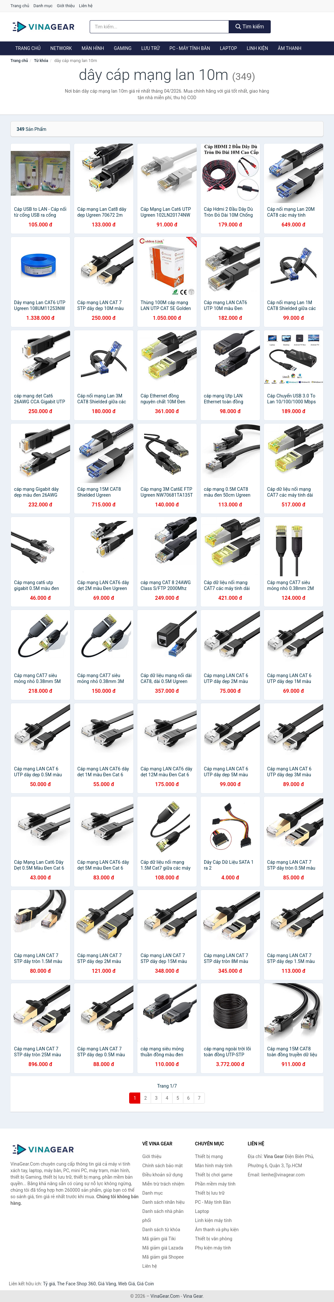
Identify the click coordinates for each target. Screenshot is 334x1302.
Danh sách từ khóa (161, 1229)
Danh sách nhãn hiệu (163, 1202)
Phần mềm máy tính (215, 1183)
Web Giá (126, 1283)
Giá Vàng (107, 1283)
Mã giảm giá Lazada (162, 1247)
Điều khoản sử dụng (162, 1174)
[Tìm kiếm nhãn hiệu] (159, 26)
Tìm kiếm (249, 26)
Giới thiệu (65, 5)
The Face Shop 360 (76, 1283)
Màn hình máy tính (214, 1165)
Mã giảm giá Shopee (163, 1257)
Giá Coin (145, 1283)
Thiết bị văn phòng (213, 1238)
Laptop (228, 48)
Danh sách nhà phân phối (163, 1216)
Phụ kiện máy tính (213, 1247)
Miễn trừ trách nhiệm (163, 1183)
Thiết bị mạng (209, 1156)
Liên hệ (86, 5)
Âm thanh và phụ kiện (217, 1229)
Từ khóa (41, 60)
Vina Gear (193, 1296)
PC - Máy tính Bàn (190, 48)
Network (61, 48)
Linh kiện (257, 48)
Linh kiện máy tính (213, 1220)
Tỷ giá (49, 1283)
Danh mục (43, 5)
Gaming (122, 48)
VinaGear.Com (164, 1296)
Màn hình (93, 48)
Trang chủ (19, 5)
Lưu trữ (150, 48)
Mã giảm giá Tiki (158, 1238)
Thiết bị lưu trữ (210, 1193)
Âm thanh (289, 48)
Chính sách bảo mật (162, 1165)
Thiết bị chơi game (214, 1174)
